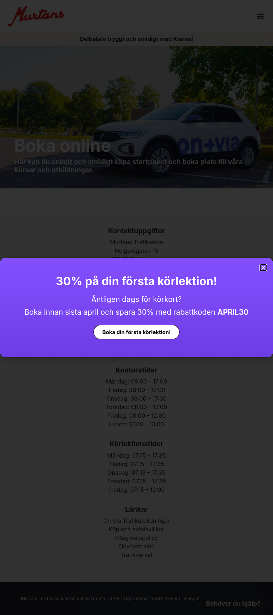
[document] (136, 307)
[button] (263, 267)
